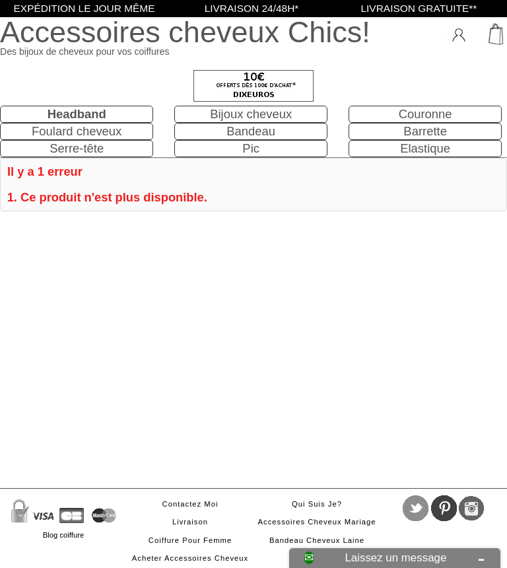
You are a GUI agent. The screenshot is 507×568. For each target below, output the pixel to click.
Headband (77, 114)
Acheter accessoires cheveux (190, 558)
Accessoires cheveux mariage (317, 522)
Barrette (425, 131)
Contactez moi (190, 504)
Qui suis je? (317, 504)
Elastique (425, 148)
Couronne (425, 114)
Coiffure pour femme (190, 540)
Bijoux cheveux (251, 114)
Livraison (190, 522)
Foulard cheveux (76, 131)
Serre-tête (77, 148)
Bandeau (250, 131)
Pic (250, 148)
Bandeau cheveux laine (316, 540)
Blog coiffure (63, 535)
